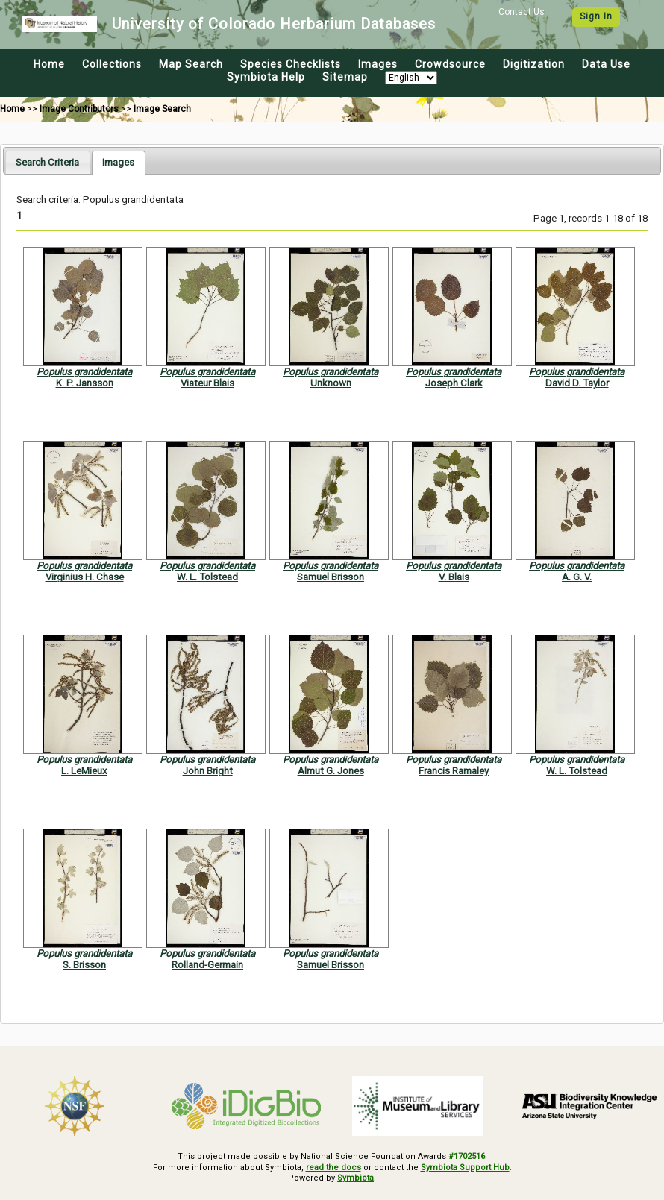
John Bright (208, 770)
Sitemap (345, 77)
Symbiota (355, 1178)
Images (378, 64)
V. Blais (454, 576)
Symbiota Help (266, 77)
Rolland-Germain (207, 964)
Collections (112, 64)
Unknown (330, 383)
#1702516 (466, 1156)
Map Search (191, 64)
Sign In (596, 16)
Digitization (534, 64)
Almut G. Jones (331, 770)
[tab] (47, 162)
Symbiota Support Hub (465, 1167)
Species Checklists (290, 64)
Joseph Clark (454, 383)
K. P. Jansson (84, 383)
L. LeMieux (84, 770)
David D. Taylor (577, 383)
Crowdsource (450, 64)
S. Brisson (84, 964)
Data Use (606, 64)
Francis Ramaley (454, 770)
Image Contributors (79, 109)
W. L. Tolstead (207, 576)
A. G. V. (577, 576)
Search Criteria (47, 162)
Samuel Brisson (330, 576)
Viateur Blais (207, 383)
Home (49, 64)
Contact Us (521, 12)
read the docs (333, 1167)
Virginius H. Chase (85, 576)
